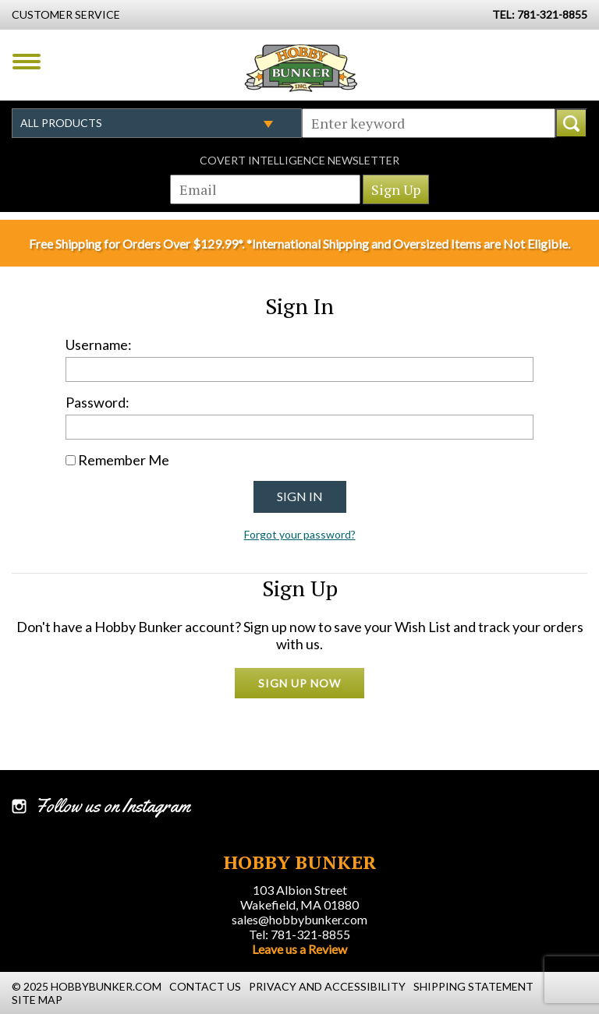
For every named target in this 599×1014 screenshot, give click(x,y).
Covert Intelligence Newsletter (299, 160)
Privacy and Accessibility (327, 986)
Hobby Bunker (300, 68)
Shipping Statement (473, 986)
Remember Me (123, 459)
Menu (26, 61)
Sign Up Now (299, 683)
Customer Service (66, 14)
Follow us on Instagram (112, 806)
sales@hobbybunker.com (299, 919)
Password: (97, 402)
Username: (99, 344)
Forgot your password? (300, 534)
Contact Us (205, 986)
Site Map (37, 999)
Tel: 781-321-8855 (299, 934)
